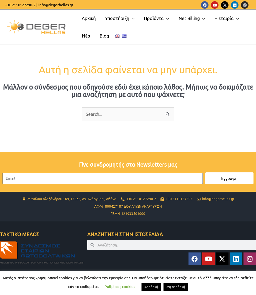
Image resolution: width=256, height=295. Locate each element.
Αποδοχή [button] (151, 286)
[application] (131, 18)
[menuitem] (116, 36)
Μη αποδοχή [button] (175, 286)
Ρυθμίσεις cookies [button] (119, 286)
